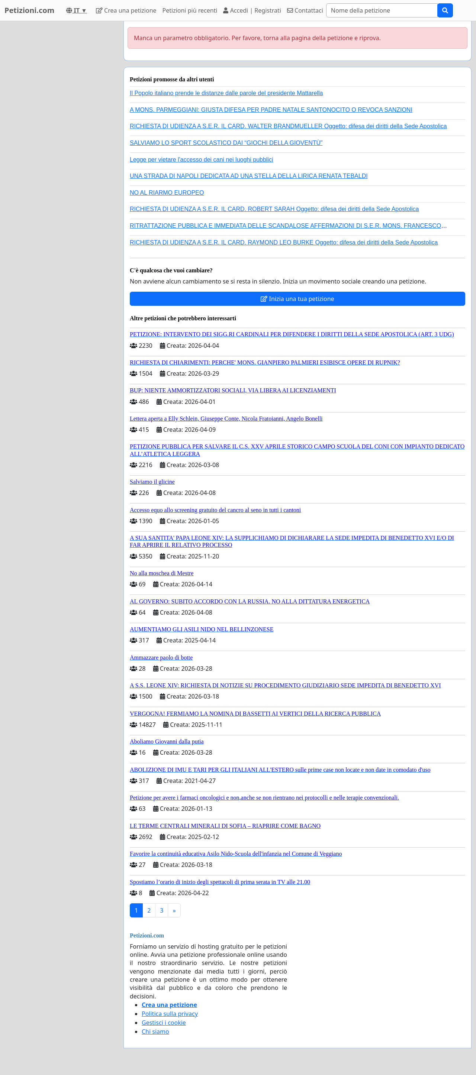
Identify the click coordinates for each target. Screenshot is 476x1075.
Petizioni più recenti (190, 10)
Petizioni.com (29, 10)
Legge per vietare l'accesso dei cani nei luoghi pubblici (201, 159)
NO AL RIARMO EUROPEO (167, 193)
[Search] (382, 10)
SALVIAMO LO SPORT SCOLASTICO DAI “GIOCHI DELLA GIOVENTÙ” (226, 143)
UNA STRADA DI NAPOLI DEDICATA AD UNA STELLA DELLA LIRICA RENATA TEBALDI (249, 176)
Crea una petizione (126, 10)
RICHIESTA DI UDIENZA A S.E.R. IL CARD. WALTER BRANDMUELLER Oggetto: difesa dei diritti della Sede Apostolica (288, 126)
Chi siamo (155, 1031)
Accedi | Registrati (252, 10)
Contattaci (305, 10)
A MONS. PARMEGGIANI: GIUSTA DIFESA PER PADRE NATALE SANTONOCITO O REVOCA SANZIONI (271, 110)
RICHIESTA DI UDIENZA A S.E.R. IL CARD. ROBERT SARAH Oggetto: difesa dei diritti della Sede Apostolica (274, 209)
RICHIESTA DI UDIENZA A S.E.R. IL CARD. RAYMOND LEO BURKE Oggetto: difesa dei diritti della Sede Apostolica (284, 242)
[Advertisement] (59, 132)
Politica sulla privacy (170, 1014)
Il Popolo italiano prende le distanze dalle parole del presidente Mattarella (226, 93)
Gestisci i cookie (164, 1023)
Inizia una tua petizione (297, 299)
